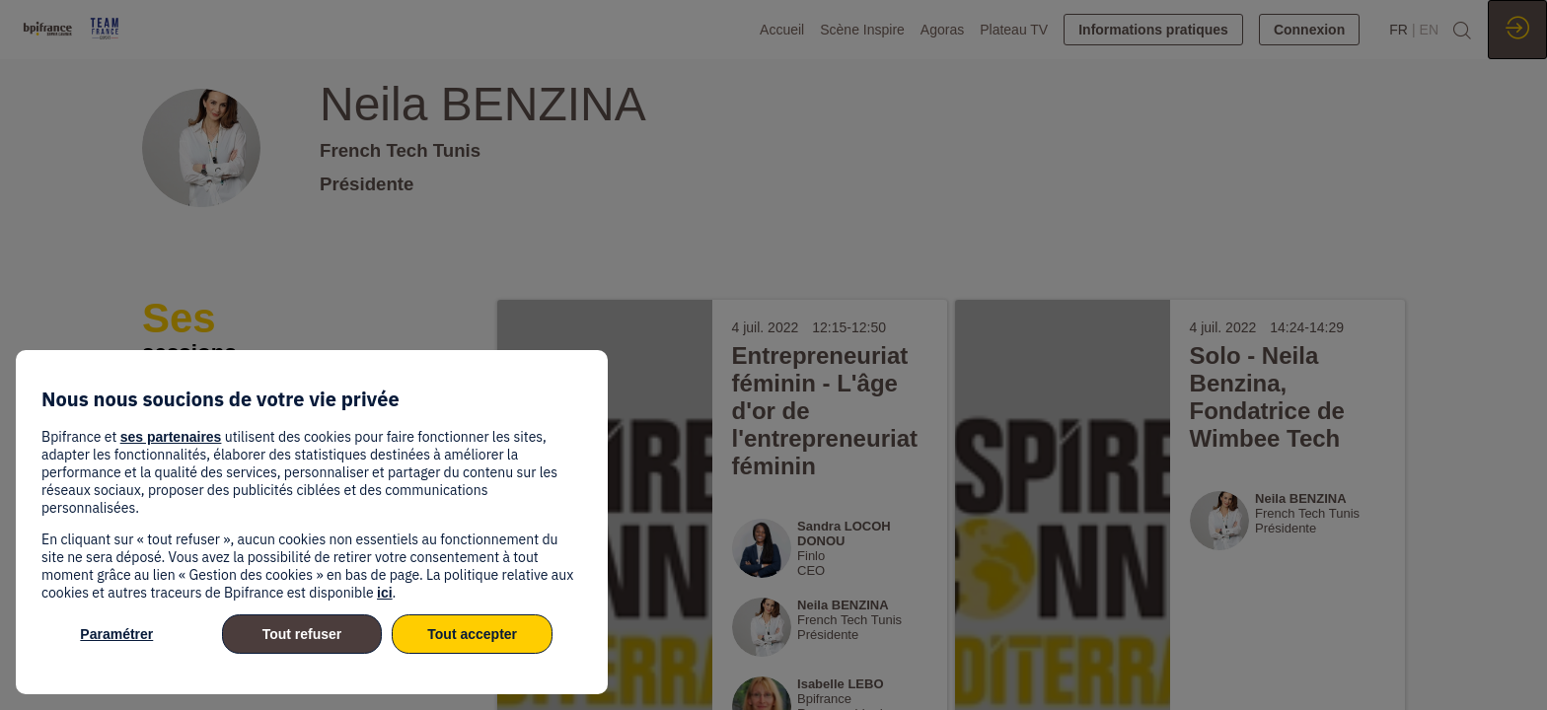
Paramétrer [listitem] (116, 634)
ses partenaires (171, 437)
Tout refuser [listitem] (302, 634)
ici (385, 593)
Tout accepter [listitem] (472, 634)
